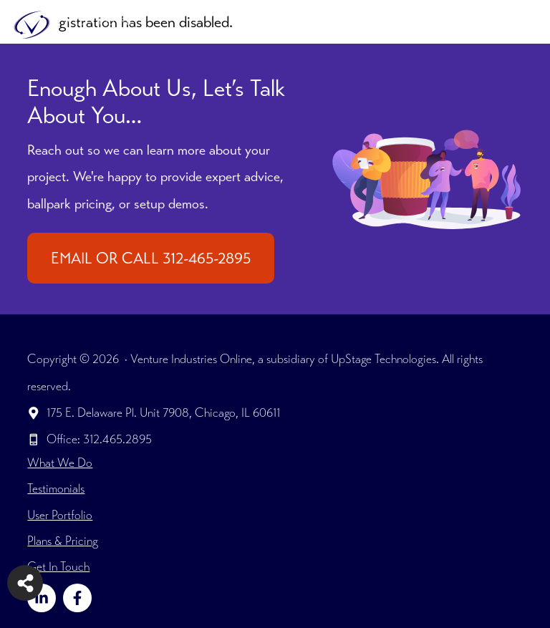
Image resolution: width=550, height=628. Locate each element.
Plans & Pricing (62, 541)
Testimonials (56, 488)
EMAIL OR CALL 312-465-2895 (151, 258)
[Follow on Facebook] (77, 598)
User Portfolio (59, 515)
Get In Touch (58, 566)
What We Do (59, 462)
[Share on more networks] (25, 583)
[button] (485, 25)
